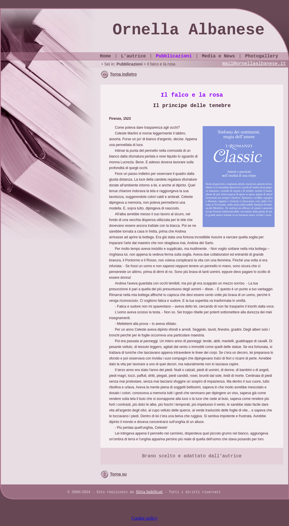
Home (105, 56)
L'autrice (133, 56)
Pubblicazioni (174, 56)
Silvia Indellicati (149, 492)
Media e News (218, 56)
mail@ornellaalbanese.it (254, 63)
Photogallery (261, 56)
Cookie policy (144, 518)
